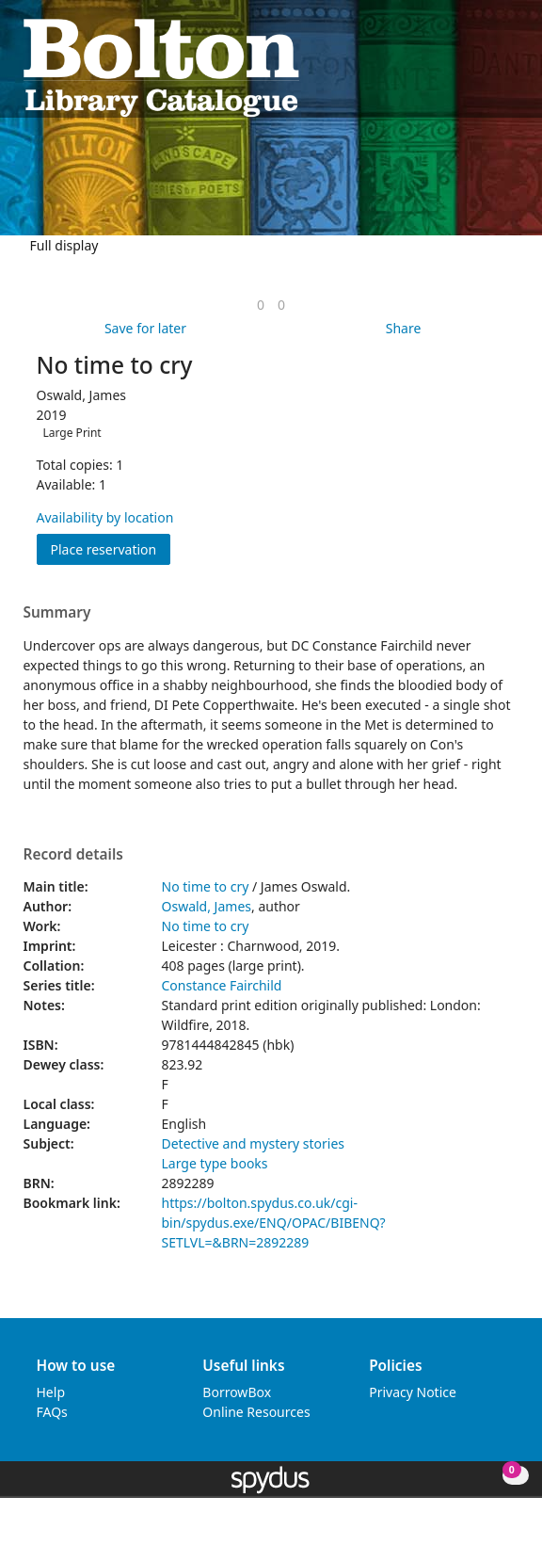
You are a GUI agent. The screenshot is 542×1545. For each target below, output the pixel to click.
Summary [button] (57, 612)
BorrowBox (236, 1392)
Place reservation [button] (111, 548)
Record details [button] (73, 854)
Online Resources (256, 1412)
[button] (486, 66)
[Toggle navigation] (509, 66)
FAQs (52, 1412)
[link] (260, 305)
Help (51, 1392)
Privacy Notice (412, 1392)
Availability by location (105, 517)
